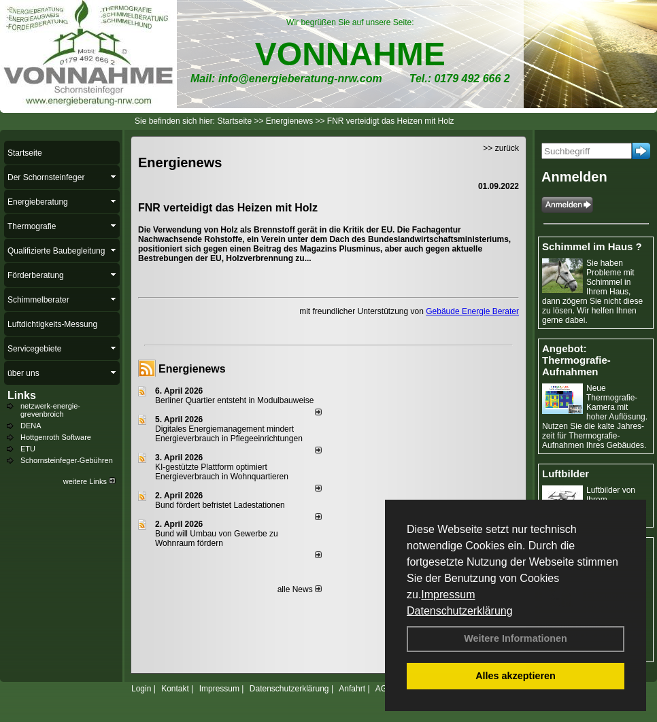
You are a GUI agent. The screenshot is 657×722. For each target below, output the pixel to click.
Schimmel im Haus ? (592, 246)
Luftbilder (565, 473)
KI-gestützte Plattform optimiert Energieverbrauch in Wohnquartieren (221, 471)
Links (21, 395)
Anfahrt (352, 688)
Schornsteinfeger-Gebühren (66, 460)
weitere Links (89, 481)
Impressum (448, 594)
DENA (30, 426)
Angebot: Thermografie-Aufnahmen (576, 360)
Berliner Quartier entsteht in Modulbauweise (234, 400)
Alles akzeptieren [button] (515, 675)
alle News (299, 589)
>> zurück (501, 148)
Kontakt (175, 688)
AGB (383, 688)
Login (141, 688)
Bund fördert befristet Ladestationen (220, 505)
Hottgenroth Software (55, 437)
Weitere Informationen (515, 638)
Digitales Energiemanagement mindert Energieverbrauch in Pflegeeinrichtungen (229, 433)
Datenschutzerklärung (460, 611)
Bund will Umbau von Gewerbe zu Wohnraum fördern (216, 538)
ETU (27, 449)
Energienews (192, 369)
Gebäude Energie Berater (472, 311)
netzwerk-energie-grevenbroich (50, 410)
